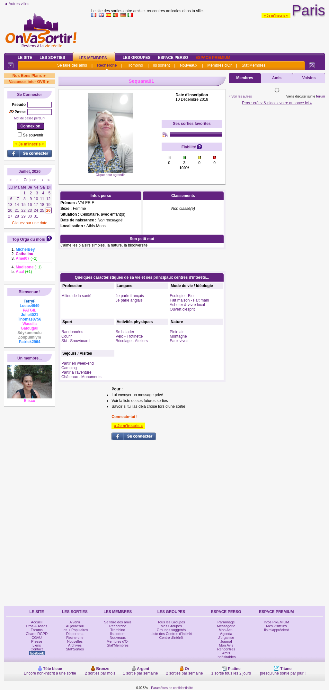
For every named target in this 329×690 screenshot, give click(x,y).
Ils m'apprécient (276, 630)
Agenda (226, 634)
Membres (244, 78)
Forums (37, 630)
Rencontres (226, 649)
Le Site (25, 57)
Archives (75, 645)
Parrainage (226, 622)
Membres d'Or (219, 65)
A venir (74, 622)
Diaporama (75, 634)
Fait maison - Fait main (189, 300)
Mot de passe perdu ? (29, 118)
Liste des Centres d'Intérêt (171, 634)
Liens (36, 645)
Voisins (309, 78)
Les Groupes (137, 57)
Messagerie (226, 626)
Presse (36, 641)
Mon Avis (226, 645)
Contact (37, 649)
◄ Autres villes (16, 4)
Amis (276, 78)
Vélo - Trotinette (129, 336)
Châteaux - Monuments (81, 377)
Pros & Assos (36, 626)
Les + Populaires (75, 630)
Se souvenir (33, 135)
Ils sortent (161, 65)
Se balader (125, 332)
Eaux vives (179, 341)
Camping (69, 368)
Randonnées (72, 332)
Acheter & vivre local (187, 305)
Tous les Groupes (171, 622)
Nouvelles (75, 641)
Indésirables (226, 657)
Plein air (176, 332)
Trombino (135, 65)
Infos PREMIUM (276, 622)
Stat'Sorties (75, 649)
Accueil (36, 622)
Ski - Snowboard (75, 341)
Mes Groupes (171, 626)
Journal (226, 641)
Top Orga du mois (28, 239)
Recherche (107, 65)
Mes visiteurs (276, 626)
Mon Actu (226, 630)
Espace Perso (173, 57)
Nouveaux (188, 65)
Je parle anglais (129, 300)
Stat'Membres (253, 65)
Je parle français (130, 296)
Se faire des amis (72, 65)
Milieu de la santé (76, 296)
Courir (66, 336)
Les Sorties (52, 57)
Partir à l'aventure (76, 372)
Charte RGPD (37, 634)
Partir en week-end (77, 363)
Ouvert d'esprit (182, 309)
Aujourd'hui (75, 626)
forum (320, 96)
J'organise (226, 637)
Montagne (178, 336)
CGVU (36, 637)
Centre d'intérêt (171, 637)
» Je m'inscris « (276, 15)
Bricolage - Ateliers (132, 341)
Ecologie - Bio (181, 296)
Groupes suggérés (171, 630)
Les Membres (93, 58)
